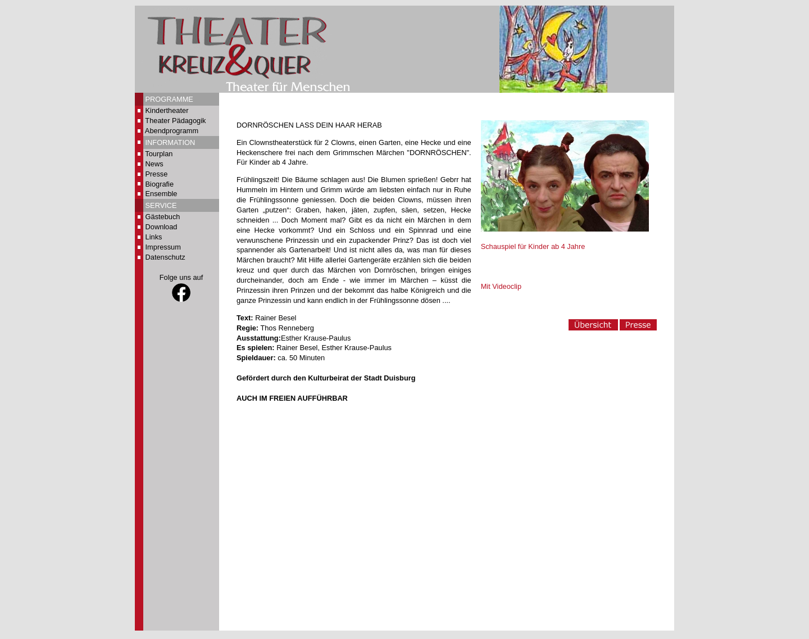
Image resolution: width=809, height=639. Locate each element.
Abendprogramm (171, 130)
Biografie (160, 184)
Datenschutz (165, 257)
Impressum (163, 247)
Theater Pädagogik (175, 120)
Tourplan (158, 153)
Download (162, 227)
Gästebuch (163, 216)
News (154, 164)
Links (154, 237)
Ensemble (162, 193)
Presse (157, 174)
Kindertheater (167, 110)
